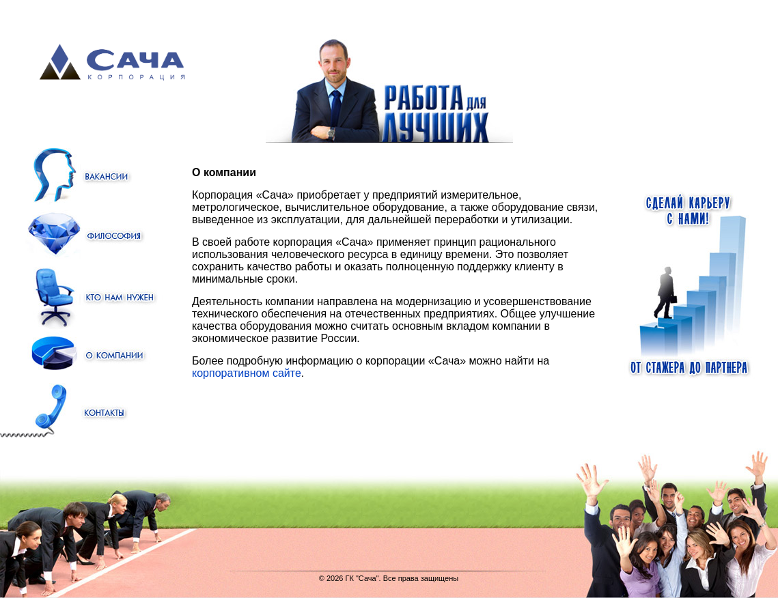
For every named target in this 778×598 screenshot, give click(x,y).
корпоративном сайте (246, 373)
